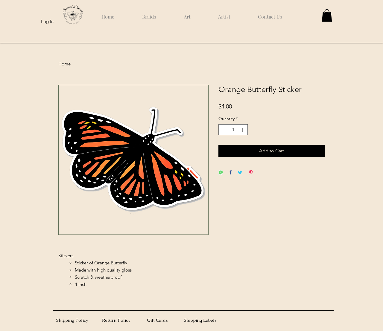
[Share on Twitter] (240, 173)
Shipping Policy (72, 320)
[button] (327, 15)
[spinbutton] (233, 130)
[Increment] (243, 130)
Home (64, 64)
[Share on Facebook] (230, 173)
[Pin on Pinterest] (250, 173)
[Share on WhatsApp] (220, 173)
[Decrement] (223, 130)
